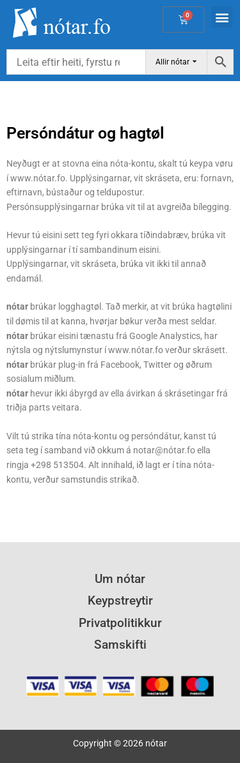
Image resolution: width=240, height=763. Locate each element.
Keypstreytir (120, 600)
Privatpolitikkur (120, 623)
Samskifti (120, 644)
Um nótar (120, 578)
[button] (221, 16)
